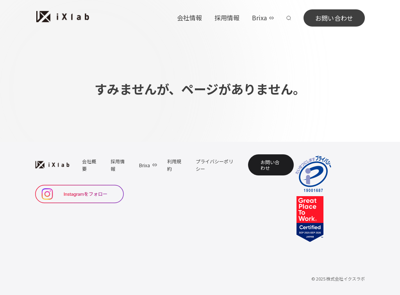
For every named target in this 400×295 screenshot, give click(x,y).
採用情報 (226, 17)
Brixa (263, 17)
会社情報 (189, 17)
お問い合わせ (334, 18)
